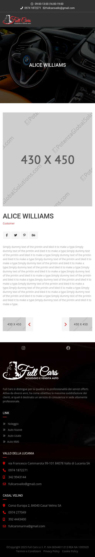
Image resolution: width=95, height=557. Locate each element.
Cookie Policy (70, 551)
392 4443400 (17, 519)
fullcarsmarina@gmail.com (26, 526)
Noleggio (11, 424)
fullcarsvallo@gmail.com (60, 8)
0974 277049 (17, 512)
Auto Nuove (12, 430)
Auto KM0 (11, 441)
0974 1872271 (30, 8)
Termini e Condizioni (28, 551)
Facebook (68, 348)
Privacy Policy (51, 551)
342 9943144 (17, 477)
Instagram (23, 348)
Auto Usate (12, 435)
